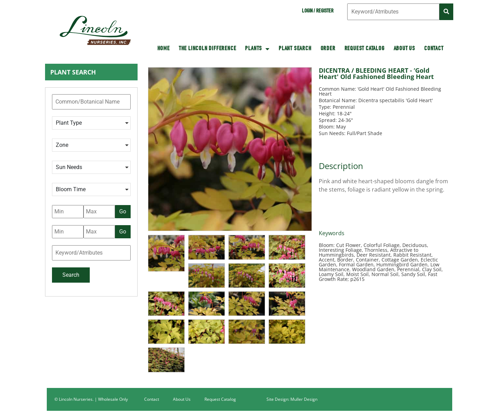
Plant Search (295, 49)
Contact (434, 49)
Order (328, 49)
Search (70, 275)
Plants (257, 48)
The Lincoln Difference (207, 49)
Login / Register (317, 11)
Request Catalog (364, 49)
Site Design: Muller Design (291, 399)
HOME (163, 49)
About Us (404, 49)
